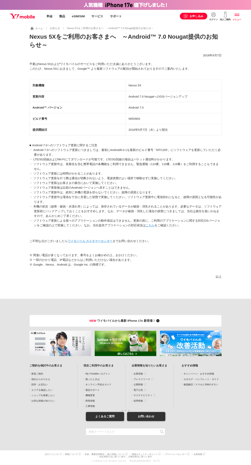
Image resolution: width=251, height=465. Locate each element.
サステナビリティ (143, 395)
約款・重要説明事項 (94, 454)
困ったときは (92, 379)
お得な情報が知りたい (43, 400)
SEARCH (162, 431)
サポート (116, 16)
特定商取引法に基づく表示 (112, 457)
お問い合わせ (146, 416)
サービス (97, 16)
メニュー (237, 19)
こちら (150, 225)
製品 (62, 16)
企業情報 (138, 373)
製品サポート (92, 390)
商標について (71, 454)
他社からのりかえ (40, 379)
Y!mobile (22, 16)
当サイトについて (53, 454)
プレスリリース (142, 379)
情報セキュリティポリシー (145, 454)
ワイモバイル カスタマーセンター (90, 241)
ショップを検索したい (43, 395)
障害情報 (90, 400)
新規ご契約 (37, 373)
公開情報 (138, 384)
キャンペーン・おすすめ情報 (199, 373)
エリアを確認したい (42, 390)
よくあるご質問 (105, 416)
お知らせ (55, 28)
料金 (50, 16)
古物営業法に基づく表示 (140, 457)
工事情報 (90, 406)
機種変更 (90, 395)
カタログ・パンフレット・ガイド (201, 379)
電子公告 (138, 390)
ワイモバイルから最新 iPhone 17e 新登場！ (125, 320)
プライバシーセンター (175, 454)
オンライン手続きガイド (98, 384)
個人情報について (116, 454)
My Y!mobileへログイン (97, 373)
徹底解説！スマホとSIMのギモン (201, 384)
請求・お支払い (39, 384)
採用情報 (138, 400)
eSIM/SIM (78, 16)
